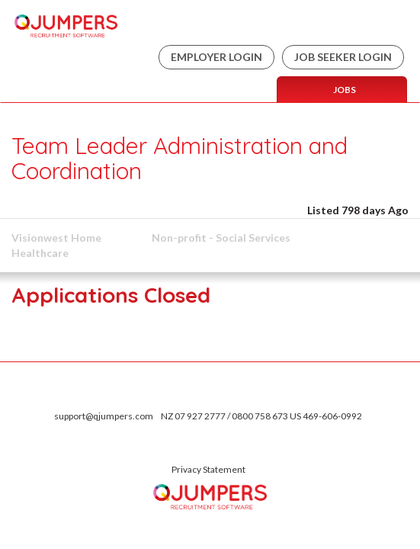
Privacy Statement (208, 469)
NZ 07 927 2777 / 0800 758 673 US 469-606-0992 (261, 416)
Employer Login (216, 56)
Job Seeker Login (343, 56)
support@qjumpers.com (103, 416)
